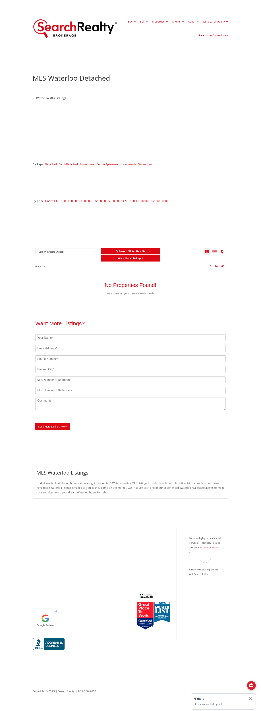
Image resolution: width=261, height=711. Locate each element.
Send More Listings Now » (53, 426)
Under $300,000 (55, 201)
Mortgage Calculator (148, 548)
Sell (142, 21)
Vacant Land (146, 164)
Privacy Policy (144, 572)
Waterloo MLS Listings (51, 98)
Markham (39, 578)
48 (222, 266)
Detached (51, 164)
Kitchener (38, 584)
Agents (176, 21)
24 (216, 266)
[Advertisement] (191, 78)
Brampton (39, 560)
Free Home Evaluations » (213, 35)
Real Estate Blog (146, 566)
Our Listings (40, 536)
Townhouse (87, 164)
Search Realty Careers (149, 560)
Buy (130, 21)
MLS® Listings (145, 542)
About (191, 21)
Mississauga (40, 548)
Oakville (38, 554)
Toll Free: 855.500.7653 (99, 576)
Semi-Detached (68, 164)
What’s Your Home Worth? (152, 536)
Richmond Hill (41, 566)
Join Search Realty (214, 21)
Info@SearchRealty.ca (97, 592)
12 (209, 266)
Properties (158, 21)
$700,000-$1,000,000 (136, 201)
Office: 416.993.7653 (97, 580)
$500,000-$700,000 (108, 201)
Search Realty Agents (149, 554)
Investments (128, 164)
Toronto (38, 542)
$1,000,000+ (160, 201)
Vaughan (38, 572)
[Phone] (130, 358)
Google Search (145, 578)
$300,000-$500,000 (80, 201)
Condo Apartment (108, 164)
